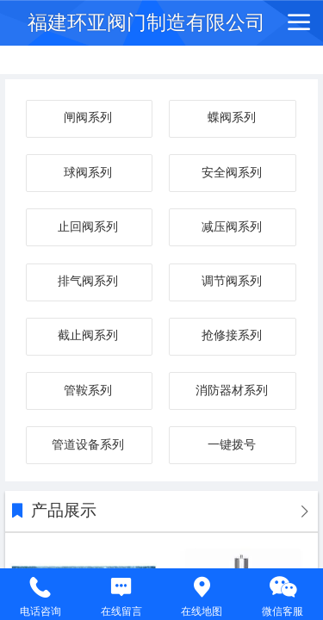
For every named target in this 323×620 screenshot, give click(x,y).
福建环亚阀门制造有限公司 (146, 22)
